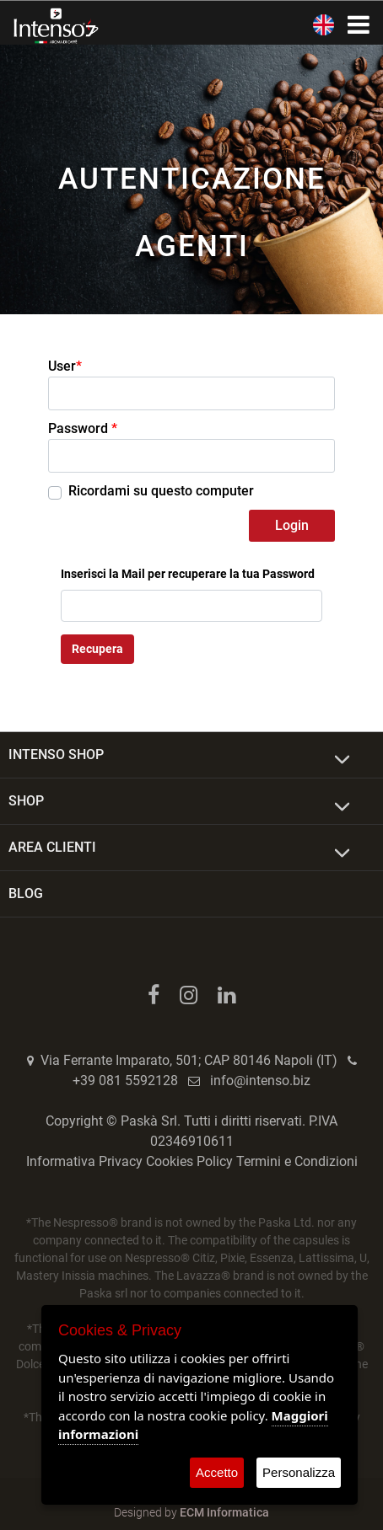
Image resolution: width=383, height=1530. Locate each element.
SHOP (26, 801)
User (65, 366)
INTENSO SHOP (56, 754)
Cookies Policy (189, 1161)
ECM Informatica (224, 1512)
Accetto (217, 1472)
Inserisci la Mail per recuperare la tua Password (188, 573)
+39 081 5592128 (125, 1081)
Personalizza (298, 1472)
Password (82, 428)
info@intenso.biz (260, 1081)
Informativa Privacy (84, 1161)
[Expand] (342, 760)
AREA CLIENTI (52, 847)
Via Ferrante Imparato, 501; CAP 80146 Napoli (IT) (188, 1060)
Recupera (97, 648)
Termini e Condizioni (297, 1161)
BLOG (25, 893)
